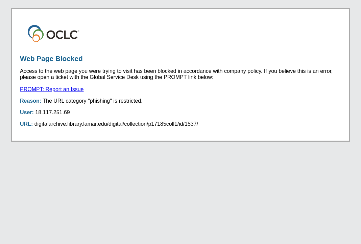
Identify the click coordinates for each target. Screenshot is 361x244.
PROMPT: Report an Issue (52, 89)
